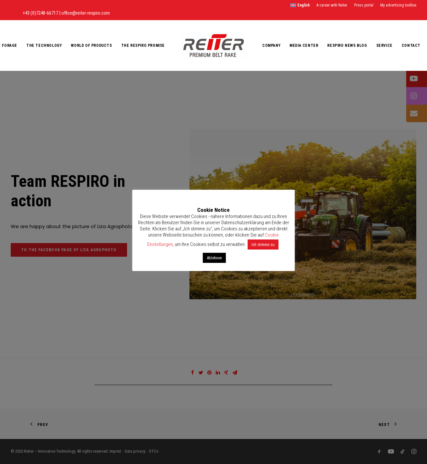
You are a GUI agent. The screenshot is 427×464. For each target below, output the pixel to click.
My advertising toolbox (398, 5)
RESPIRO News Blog (347, 45)
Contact (411, 45)
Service (384, 45)
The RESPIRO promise (143, 45)
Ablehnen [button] (214, 257)
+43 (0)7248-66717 (41, 13)
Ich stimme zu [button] (263, 244)
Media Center (304, 45)
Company (271, 45)
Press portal (363, 5)
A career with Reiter (332, 5)
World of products (91, 45)
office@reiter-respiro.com (85, 13)
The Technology (44, 45)
